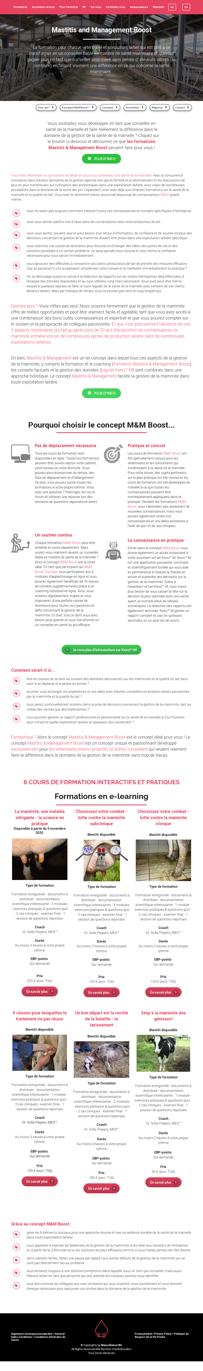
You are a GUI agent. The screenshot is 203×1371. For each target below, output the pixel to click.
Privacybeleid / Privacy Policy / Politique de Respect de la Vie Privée (162, 1335)
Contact (182, 107)
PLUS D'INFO (101, 159)
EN (186, 7)
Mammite (158, 7)
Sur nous (96, 7)
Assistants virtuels (43, 7)
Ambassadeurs (139, 7)
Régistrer (159, 107)
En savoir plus (40, 991)
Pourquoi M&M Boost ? (78, 107)
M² (84, 7)
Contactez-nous (115, 7)
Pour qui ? (46, 107)
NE (172, 7)
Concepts (109, 107)
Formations (20, 7)
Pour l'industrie (68, 7)
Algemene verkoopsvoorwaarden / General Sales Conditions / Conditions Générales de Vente (38, 1337)
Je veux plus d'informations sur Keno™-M (101, 649)
